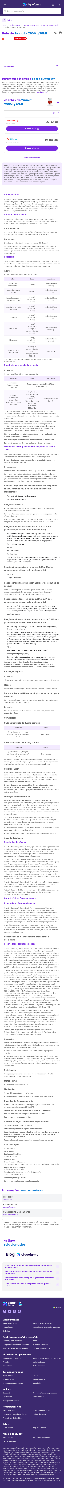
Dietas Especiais (39, 1366)
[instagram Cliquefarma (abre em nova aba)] (19, 1311)
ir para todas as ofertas (32, 157)
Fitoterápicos (8, 1327)
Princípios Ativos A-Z (11, 1401)
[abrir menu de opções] (5, 4)
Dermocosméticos (13, 1372)
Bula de (24, 33)
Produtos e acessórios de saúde (20, 1337)
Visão (35, 1341)
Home (4, 25)
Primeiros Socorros (40, 1345)
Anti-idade (37, 1383)
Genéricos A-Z (38, 1397)
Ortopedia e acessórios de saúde (16, 1345)
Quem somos (8, 1428)
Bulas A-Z (6, 1393)
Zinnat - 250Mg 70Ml (50, 25)
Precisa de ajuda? (13, 1434)
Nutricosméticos (39, 1379)
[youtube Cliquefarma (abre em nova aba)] (9, 1311)
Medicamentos (15, 25)
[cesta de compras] (59, 5)
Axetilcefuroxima (9, 1207)
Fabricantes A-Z (9, 1397)
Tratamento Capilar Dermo (13, 1383)
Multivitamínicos (39, 1362)
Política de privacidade (41, 1410)
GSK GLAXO (7, 1200)
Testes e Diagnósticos (41, 1348)
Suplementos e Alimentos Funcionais (47, 1358)
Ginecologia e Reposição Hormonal (46, 1327)
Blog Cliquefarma (39, 1428)
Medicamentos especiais (42, 1323)
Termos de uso (8, 1410)
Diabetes (6, 1331)
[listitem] (22, 1255)
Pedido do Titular (39, 1414)
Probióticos (7, 1366)
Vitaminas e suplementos (17, 1354)
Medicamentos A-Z (10, 1323)
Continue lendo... (42, 93)
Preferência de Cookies (12, 1418)
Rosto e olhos (8, 1376)
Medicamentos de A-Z (32, 25)
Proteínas (6, 1362)
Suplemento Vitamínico (12, 1358)
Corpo (35, 1376)
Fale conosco (8, 1438)
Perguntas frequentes (41, 1438)
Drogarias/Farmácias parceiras (45, 1393)
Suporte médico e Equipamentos (15, 1348)
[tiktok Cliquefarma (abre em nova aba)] (14, 1311)
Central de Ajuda (9, 1441)
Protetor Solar (8, 1379)
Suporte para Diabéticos (12, 1341)
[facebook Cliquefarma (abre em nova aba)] (5, 1311)
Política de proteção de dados (14, 1414)
